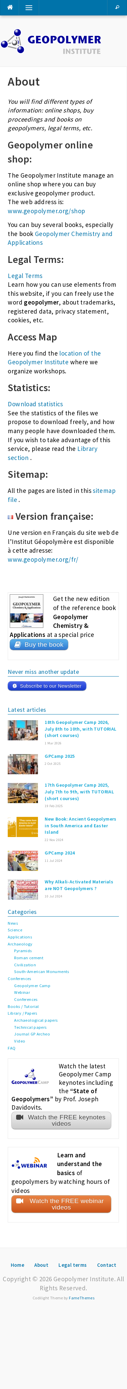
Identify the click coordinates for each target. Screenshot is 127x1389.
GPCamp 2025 (60, 756)
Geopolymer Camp (32, 985)
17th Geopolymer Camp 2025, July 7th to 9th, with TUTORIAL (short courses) (79, 791)
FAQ (11, 1048)
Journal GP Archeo (32, 1033)
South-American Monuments (41, 971)
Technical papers (30, 1027)
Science (15, 929)
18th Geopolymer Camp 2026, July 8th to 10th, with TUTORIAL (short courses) (80, 728)
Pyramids (23, 950)
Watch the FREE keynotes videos (66, 1120)
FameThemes (81, 1297)
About (41, 1265)
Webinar (22, 992)
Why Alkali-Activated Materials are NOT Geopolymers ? (79, 885)
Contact (107, 1265)
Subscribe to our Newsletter (51, 686)
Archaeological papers (35, 1020)
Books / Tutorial (23, 1006)
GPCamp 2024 (60, 853)
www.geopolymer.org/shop (46, 211)
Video (19, 1041)
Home (18, 1265)
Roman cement (28, 957)
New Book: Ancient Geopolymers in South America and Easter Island (80, 825)
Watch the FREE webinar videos (67, 1204)
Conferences (19, 978)
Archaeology (20, 943)
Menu (25, 7)
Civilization (25, 964)
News (13, 923)
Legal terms (72, 1265)
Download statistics (35, 404)
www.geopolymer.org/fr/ (43, 559)
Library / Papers (22, 1013)
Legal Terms (25, 276)
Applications (20, 936)
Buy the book (44, 644)
